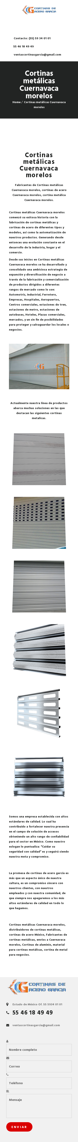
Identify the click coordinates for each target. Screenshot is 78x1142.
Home (16, 102)
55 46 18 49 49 (23, 46)
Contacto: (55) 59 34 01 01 (32, 38)
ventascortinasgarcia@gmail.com (37, 54)
